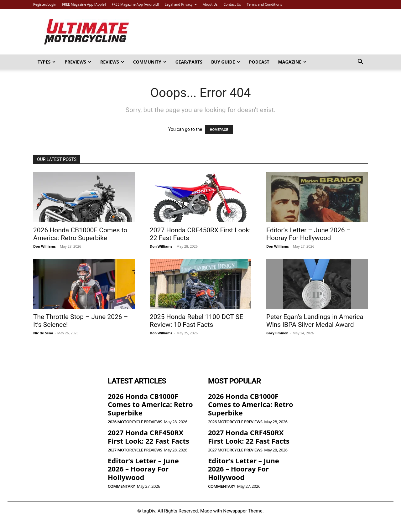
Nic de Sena (43, 333)
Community (149, 62)
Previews (78, 62)
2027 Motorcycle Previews (135, 450)
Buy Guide (225, 62)
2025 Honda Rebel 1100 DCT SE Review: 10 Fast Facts (196, 320)
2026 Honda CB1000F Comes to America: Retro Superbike (80, 234)
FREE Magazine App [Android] (135, 4)
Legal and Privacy (181, 4)
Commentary (121, 486)
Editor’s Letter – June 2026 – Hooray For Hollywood (308, 234)
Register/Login (44, 4)
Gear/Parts (188, 62)
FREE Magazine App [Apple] (84, 4)
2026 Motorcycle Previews (135, 422)
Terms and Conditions (264, 4)
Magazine (292, 62)
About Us (210, 4)
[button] (360, 62)
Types (46, 62)
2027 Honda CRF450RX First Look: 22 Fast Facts (148, 436)
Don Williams (44, 246)
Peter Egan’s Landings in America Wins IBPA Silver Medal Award (314, 320)
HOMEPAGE (219, 130)
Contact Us (232, 4)
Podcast (259, 62)
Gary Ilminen (277, 333)
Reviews (112, 62)
